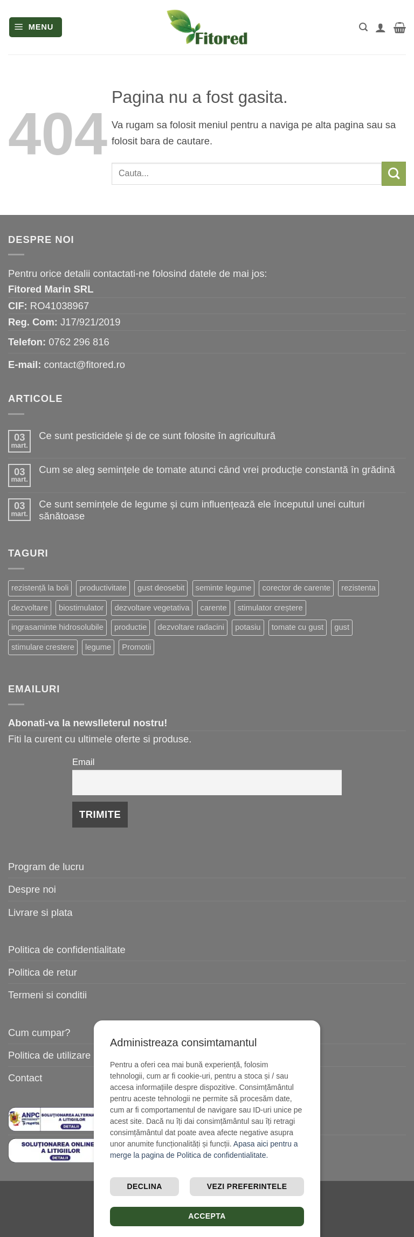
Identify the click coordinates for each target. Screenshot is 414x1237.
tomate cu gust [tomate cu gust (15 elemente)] (297, 627)
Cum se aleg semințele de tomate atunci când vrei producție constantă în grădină (217, 469)
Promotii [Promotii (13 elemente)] (136, 647)
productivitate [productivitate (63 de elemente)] (102, 587)
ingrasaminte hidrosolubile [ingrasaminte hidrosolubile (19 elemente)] (57, 627)
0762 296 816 (79, 342)
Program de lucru (46, 866)
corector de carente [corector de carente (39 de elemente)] (296, 587)
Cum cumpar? (39, 1032)
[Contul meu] (380, 27)
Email (83, 762)
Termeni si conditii (47, 994)
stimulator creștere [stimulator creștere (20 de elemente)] (270, 607)
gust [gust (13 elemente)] (341, 627)
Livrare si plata (40, 912)
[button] (36, 27)
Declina (144, 1186)
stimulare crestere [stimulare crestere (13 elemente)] (42, 647)
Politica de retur (42, 972)
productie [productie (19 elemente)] (130, 627)
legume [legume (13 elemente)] (98, 647)
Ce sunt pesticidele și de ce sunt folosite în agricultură (157, 435)
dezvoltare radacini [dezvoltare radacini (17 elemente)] (191, 627)
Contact (25, 1077)
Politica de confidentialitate (67, 949)
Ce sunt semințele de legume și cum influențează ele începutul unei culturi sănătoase (201, 510)
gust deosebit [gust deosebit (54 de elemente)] (160, 587)
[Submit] (394, 174)
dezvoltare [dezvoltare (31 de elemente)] (29, 607)
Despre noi (32, 889)
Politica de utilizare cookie (65, 1055)
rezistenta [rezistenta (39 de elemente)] (358, 587)
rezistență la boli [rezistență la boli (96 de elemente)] (39, 587)
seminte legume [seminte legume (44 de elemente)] (224, 587)
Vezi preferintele (247, 1186)
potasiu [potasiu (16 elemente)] (247, 627)
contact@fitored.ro (84, 364)
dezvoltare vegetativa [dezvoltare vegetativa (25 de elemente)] (151, 607)
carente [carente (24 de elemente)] (214, 607)
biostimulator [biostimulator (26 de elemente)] (81, 607)
